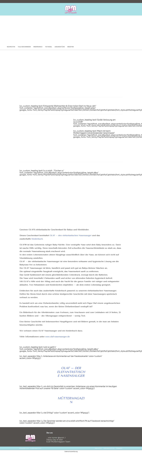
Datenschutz (98, 448)
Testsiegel (48, 47)
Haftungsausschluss (108, 448)
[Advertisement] (71, 29)
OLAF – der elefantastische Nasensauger (71, 372)
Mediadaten (119, 448)
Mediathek (70, 47)
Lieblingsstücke (60, 47)
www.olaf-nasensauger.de (57, 337)
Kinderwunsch (37, 47)
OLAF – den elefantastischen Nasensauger (70, 235)
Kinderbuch (37, 239)
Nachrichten (11, 47)
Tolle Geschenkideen (24, 47)
